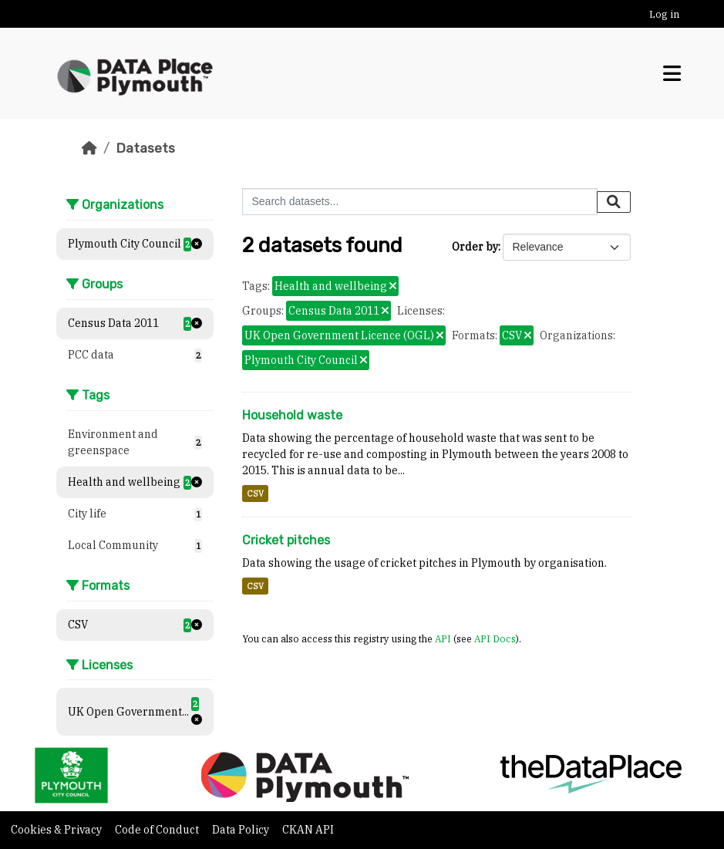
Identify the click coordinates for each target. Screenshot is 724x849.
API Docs (495, 638)
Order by (475, 247)
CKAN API (308, 830)
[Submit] (614, 202)
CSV (255, 493)
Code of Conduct (158, 830)
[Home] (89, 148)
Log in (664, 14)
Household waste (292, 415)
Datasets (145, 148)
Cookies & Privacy (57, 830)
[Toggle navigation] (672, 73)
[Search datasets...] (420, 201)
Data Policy (241, 830)
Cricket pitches (286, 540)
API (443, 638)
